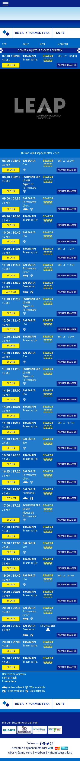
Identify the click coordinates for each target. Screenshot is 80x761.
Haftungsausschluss (60, 752)
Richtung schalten (6, 33)
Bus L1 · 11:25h (66, 249)
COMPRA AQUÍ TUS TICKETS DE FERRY (40, 50)
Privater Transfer (67, 65)
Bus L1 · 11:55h (66, 265)
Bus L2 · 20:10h (66, 575)
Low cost (11, 292)
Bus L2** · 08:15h (67, 56)
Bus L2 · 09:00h (66, 161)
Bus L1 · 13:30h (66, 337)
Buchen (11, 65)
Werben (40, 752)
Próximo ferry (10, 16)
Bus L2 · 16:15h (66, 423)
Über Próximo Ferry (20, 752)
